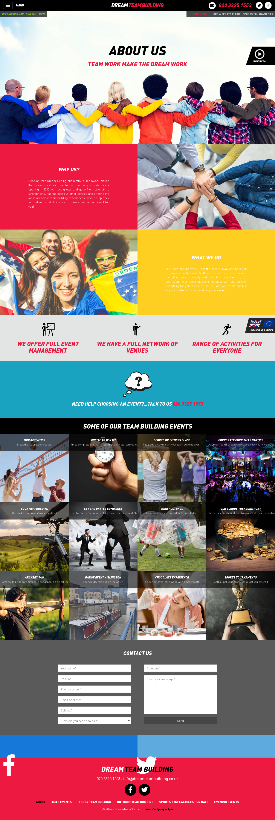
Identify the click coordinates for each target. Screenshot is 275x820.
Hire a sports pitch (226, 13)
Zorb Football (171, 511)
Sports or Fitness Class (172, 442)
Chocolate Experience (172, 579)
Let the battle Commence (104, 511)
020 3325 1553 (108, 778)
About (41, 802)
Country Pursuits (34, 511)
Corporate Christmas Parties (241, 442)
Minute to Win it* (104, 442)
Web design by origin (159, 809)
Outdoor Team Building (135, 802)
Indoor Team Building (94, 802)
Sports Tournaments (258, 13)
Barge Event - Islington (103, 579)
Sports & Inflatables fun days (183, 802)
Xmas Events (61, 802)
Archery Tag (35, 579)
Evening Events (226, 802)
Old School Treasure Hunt (241, 511)
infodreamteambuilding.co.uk (151, 778)
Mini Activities (34, 442)
